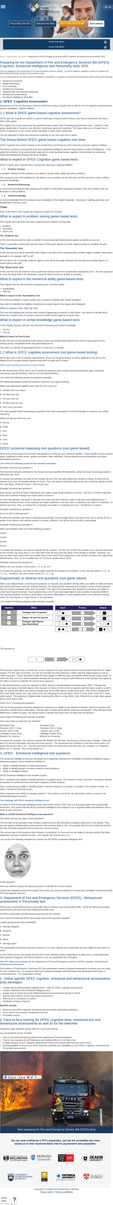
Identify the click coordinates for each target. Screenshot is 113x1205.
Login (108, 7)
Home (2, 57)
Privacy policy (46, 1192)
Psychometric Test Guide (16, 57)
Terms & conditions (64, 1192)
